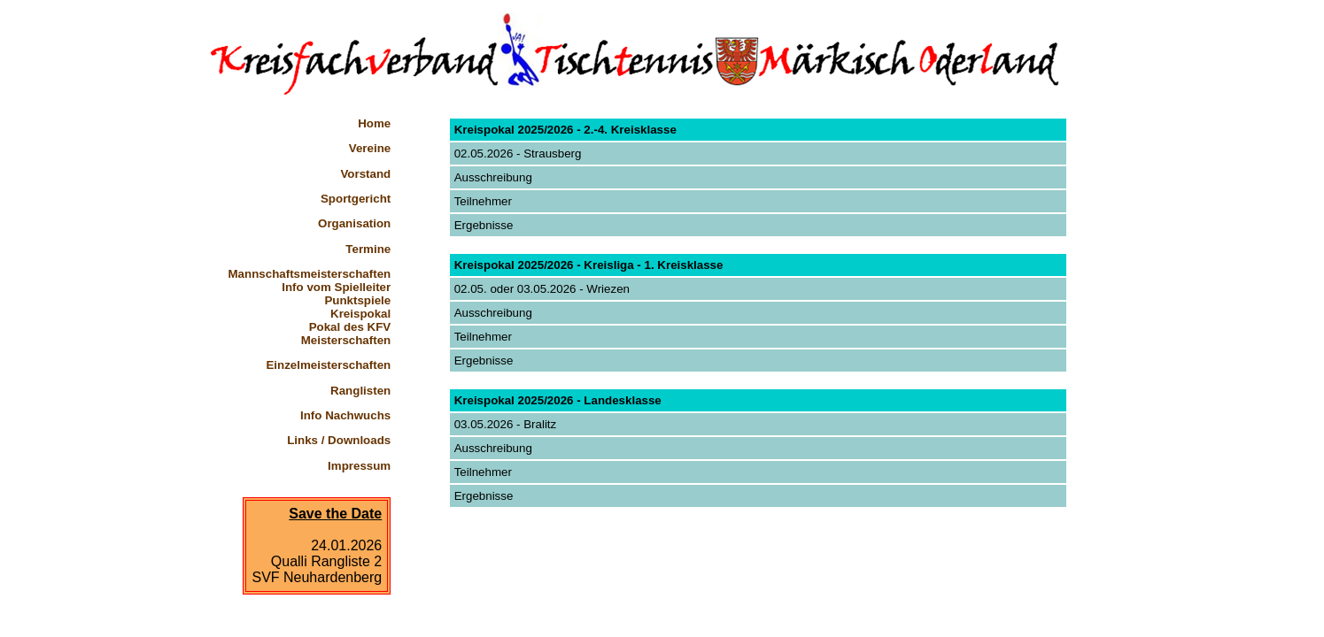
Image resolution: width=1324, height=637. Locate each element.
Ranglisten (360, 390)
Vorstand (365, 173)
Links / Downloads (339, 440)
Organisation (354, 223)
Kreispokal (360, 313)
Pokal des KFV (350, 327)
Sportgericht (356, 198)
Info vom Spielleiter (336, 287)
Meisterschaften (346, 340)
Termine (368, 249)
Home (374, 123)
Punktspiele (357, 300)
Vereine (370, 148)
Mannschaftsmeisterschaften (309, 273)
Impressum (359, 465)
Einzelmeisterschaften (328, 365)
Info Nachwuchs (345, 415)
